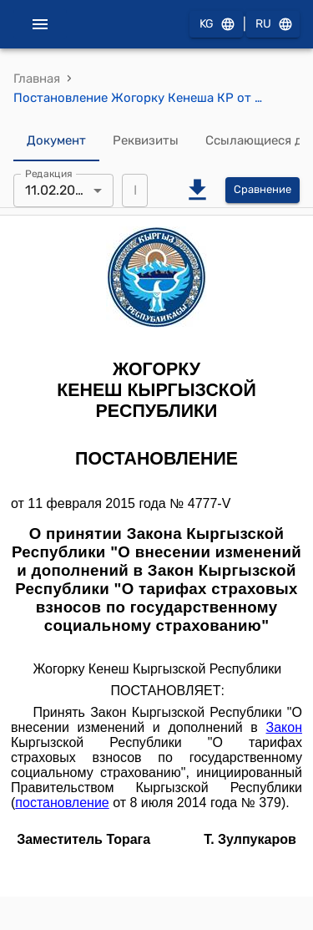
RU (273, 24)
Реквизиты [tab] (145, 141)
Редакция (49, 173)
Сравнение (262, 190)
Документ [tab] (56, 141)
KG (216, 24)
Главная (36, 78)
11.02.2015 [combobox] (57, 190)
